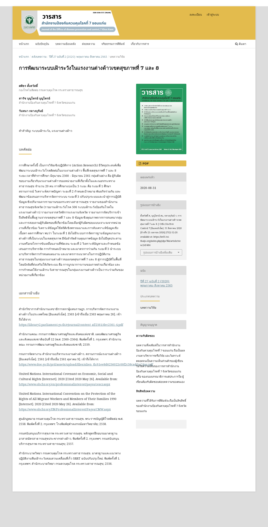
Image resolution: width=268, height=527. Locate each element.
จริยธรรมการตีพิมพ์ (113, 44)
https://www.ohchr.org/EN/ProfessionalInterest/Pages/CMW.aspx (65, 409)
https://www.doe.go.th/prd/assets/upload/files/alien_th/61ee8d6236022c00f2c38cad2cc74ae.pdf (86, 364)
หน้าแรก (24, 44)
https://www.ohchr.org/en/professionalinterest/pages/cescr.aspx (64, 384)
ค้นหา (240, 44)
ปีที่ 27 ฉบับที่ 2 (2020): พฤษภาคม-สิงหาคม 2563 (78, 56)
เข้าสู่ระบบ (213, 14)
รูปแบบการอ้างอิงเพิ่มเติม (157, 252)
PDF (145, 163)
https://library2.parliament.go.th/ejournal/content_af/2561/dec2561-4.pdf (71, 325)
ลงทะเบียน (195, 14)
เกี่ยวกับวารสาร (140, 44)
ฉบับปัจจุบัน (42, 44)
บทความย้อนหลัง (65, 44)
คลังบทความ (39, 56)
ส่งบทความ (88, 44)
